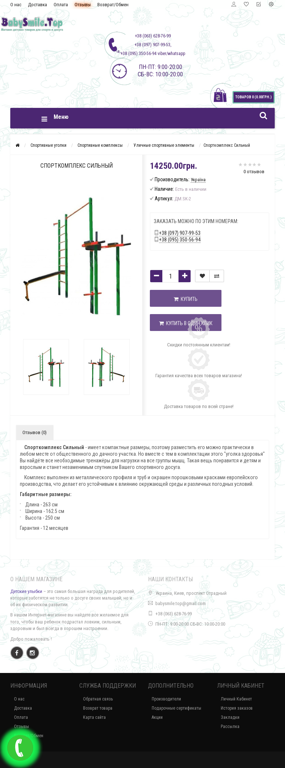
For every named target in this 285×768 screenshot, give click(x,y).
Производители (166, 699)
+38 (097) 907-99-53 (180, 233)
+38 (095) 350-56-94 (180, 240)
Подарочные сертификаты (176, 708)
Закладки (230, 717)
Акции (157, 717)
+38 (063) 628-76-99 (173, 613)
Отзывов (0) (34, 432)
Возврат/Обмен (113, 4)
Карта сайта (94, 717)
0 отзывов (253, 171)
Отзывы (83, 4)
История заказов (237, 708)
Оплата (61, 4)
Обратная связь (98, 699)
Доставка (37, 4)
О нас (15, 4)
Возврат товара (97, 708)
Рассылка (230, 726)
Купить (186, 299)
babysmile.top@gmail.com (180, 603)
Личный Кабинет (236, 699)
